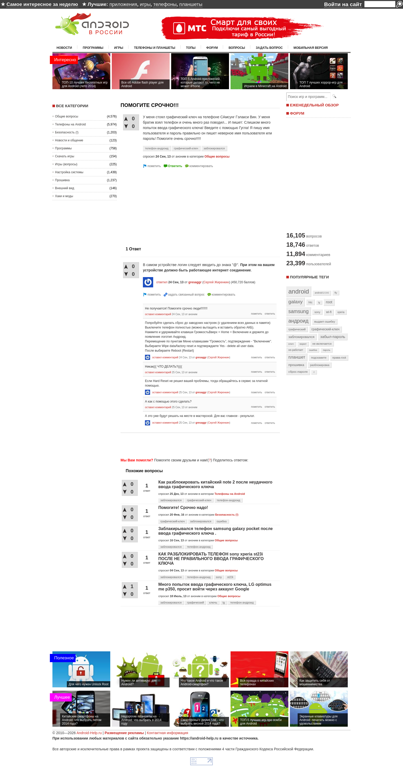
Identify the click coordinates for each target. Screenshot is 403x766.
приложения (123, 4)
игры (145, 4)
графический (195, 602)
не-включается (322, 343)
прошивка (296, 365)
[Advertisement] (164, 205)
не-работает (295, 350)
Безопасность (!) (66, 132)
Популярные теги (309, 277)
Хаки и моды (64, 196)
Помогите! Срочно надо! (183, 507)
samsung (298, 311)
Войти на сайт (343, 4)
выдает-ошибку (324, 321)
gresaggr (195, 282)
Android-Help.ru (89, 733)
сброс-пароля (298, 371)
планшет (296, 357)
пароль (326, 350)
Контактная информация (167, 733)
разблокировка (319, 365)
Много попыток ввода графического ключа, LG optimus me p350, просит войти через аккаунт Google (214, 586)
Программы (93, 48)
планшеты (190, 4)
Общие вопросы (66, 116)
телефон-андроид (157, 148)
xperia (340, 312)
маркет (303, 344)
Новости (64, 48)
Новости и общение (69, 140)
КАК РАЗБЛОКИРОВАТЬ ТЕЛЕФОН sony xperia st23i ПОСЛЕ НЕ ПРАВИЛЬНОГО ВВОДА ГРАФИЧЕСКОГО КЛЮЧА (211, 559)
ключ (291, 344)
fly (336, 292)
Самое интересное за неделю (42, 4)
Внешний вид (64, 188)
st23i (230, 577)
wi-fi (329, 312)
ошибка (222, 521)
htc (310, 302)
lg (224, 602)
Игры (118, 48)
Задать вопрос (269, 48)
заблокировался (214, 148)
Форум (212, 48)
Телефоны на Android (70, 124)
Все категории (72, 106)
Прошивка (62, 180)
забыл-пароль (332, 337)
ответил (162, 282)
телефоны (164, 4)
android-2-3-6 (322, 292)
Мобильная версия (311, 48)
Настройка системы (69, 172)
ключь (213, 602)
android (298, 291)
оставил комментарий (158, 314)
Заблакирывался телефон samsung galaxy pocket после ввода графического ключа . (215, 530)
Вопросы (236, 48)
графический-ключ (186, 148)
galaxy (295, 301)
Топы (191, 48)
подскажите (318, 357)
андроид (298, 321)
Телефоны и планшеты (154, 48)
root (329, 302)
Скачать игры (64, 156)
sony (219, 577)
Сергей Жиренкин (216, 282)
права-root (339, 357)
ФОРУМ (297, 113)
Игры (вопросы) (66, 164)
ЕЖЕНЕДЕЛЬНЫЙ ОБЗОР (314, 105)
